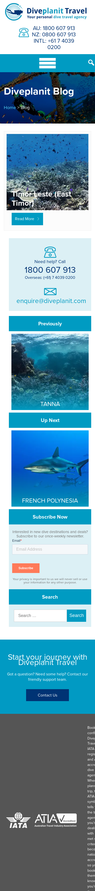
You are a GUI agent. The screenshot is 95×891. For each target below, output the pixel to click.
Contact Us (47, 695)
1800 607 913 (50, 269)
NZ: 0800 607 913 (54, 34)
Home (10, 107)
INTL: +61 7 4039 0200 (54, 44)
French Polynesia (50, 500)
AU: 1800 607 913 (54, 28)
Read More (24, 218)
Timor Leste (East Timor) (41, 198)
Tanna (50, 403)
